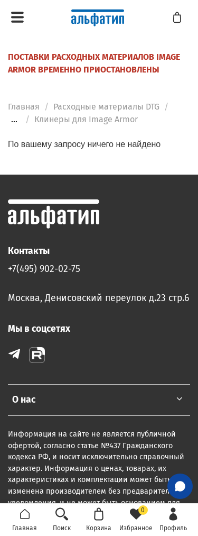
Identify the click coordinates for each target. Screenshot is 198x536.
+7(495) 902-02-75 (44, 269)
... (14, 119)
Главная (24, 107)
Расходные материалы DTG (106, 107)
